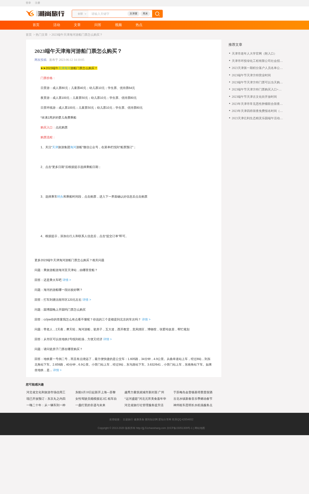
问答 (97, 25)
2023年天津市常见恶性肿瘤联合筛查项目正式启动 (257, 104)
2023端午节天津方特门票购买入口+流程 (257, 89)
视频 (118, 25)
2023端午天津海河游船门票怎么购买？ (77, 34)
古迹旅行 (128, 419)
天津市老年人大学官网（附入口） (254, 53)
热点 (139, 25)
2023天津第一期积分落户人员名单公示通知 (257, 68)
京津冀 (133, 13)
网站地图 (200, 428)
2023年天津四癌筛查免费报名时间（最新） (257, 111)
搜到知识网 (151, 419)
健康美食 (139, 419)
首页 (36, 25)
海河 (67, 68)
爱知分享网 (164, 419)
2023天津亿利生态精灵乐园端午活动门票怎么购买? (257, 118)
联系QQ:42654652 (182, 419)
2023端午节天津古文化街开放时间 (254, 96)
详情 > (66, 280)
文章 (77, 25)
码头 (60, 196)
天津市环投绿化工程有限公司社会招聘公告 (257, 61)
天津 (61, 68)
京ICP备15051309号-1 (179, 428)
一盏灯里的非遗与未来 (90, 405)
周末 (145, 13)
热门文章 (42, 34)
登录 (28, 2)
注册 (37, 2)
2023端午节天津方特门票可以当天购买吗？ (257, 82)
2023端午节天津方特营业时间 (251, 75)
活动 (56, 25)
